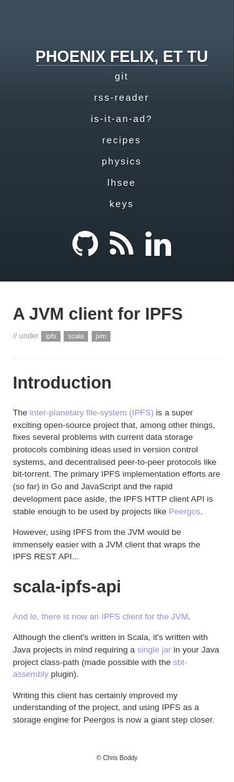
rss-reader (121, 97)
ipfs (51, 336)
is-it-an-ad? (121, 118)
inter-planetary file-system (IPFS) (92, 412)
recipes (121, 140)
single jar (154, 649)
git (122, 76)
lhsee (121, 182)
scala (76, 336)
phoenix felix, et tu (122, 56)
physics (122, 161)
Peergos (185, 511)
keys (122, 203)
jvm (100, 336)
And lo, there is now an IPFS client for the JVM (100, 616)
